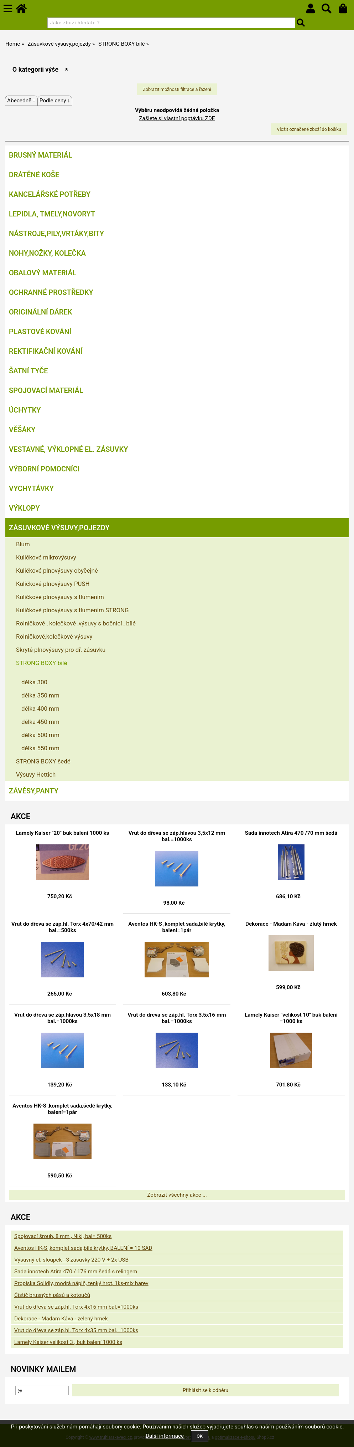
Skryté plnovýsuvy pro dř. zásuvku (60, 649)
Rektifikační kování (45, 351)
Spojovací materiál (46, 390)
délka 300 (34, 682)
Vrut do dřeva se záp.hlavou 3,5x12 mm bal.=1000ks (177, 836)
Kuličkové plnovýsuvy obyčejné (57, 570)
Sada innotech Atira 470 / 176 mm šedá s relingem (75, 1271)
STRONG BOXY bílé (41, 662)
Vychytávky (31, 488)
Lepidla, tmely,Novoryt (52, 214)
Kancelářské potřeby (49, 194)
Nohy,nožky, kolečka (47, 253)
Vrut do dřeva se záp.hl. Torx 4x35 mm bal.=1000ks (76, 1330)
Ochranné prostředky (51, 292)
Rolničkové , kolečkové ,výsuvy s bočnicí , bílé (76, 623)
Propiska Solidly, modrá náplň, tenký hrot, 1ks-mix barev (81, 1283)
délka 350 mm (40, 695)
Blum (23, 544)
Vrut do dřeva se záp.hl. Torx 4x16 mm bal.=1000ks (76, 1307)
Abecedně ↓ (21, 100)
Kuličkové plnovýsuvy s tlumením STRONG (72, 610)
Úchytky (25, 410)
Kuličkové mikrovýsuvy (46, 557)
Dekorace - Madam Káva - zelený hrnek (61, 1318)
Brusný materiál (40, 155)
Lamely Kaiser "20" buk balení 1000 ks (62, 833)
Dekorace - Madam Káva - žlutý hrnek (291, 924)
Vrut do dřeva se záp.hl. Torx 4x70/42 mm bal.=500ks (62, 927)
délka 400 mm (40, 708)
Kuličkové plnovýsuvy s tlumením (60, 596)
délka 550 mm (40, 748)
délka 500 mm (40, 734)
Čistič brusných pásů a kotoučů (52, 1295)
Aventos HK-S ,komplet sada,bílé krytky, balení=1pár (176, 927)
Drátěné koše (34, 174)
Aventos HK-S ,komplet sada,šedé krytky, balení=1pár (62, 1109)
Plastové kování (40, 331)
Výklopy (24, 508)
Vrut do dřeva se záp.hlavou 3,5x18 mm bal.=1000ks (62, 1018)
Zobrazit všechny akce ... (177, 1195)
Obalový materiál (43, 273)
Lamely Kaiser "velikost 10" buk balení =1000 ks (291, 1018)
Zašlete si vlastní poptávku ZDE (177, 118)
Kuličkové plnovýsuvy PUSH (53, 583)
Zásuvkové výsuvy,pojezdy (59, 527)
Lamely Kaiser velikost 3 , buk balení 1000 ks (68, 1342)
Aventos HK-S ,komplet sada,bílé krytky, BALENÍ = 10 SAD (83, 1248)
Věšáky (22, 429)
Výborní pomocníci (44, 469)
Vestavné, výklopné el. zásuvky (68, 449)
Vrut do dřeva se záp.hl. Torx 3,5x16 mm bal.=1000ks (176, 1018)
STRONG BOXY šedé (43, 761)
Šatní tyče (28, 371)
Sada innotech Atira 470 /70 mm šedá (291, 833)
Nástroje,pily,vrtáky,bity (56, 233)
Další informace (165, 1436)
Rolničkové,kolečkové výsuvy (54, 636)
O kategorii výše (35, 69)
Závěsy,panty (33, 791)
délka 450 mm (40, 721)
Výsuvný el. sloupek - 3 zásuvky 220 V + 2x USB (71, 1260)
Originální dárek (40, 312)
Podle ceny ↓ (55, 100)
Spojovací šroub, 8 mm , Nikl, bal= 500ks (62, 1236)
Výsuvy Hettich (36, 774)
